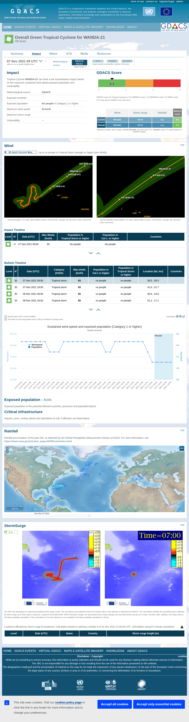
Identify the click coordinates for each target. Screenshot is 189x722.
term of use (137, 1)
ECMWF (127, 61)
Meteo (53, 53)
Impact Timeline (14, 229)
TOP (182, 145)
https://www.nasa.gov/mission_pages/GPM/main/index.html (38, 441)
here (128, 100)
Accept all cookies (114, 704)
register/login (166, 1)
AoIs (47, 400)
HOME (7, 27)
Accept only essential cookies (159, 704)
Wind (117, 112)
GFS (98, 61)
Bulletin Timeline (15, 262)
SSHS (102, 152)
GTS (69, 53)
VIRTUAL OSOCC (50, 27)
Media (84, 53)
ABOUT (132, 27)
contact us (152, 1)
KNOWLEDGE (115, 27)
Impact (36, 53)
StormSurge (15, 526)
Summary (17, 53)
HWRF (112, 61)
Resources (104, 53)
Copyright (97, 656)
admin (179, 1)
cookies (182, 656)
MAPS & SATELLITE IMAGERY (83, 27)
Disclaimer (83, 656)
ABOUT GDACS (137, 650)
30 (14, 244)
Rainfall (162, 112)
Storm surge (140, 112)
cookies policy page (68, 702)
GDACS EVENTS (25, 27)
